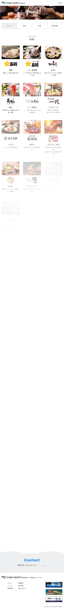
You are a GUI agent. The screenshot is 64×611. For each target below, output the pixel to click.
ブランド (10, 583)
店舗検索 (20, 583)
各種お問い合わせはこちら (27, 565)
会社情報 (20, 586)
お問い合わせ (22, 588)
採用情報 (10, 588)
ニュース (10, 586)
